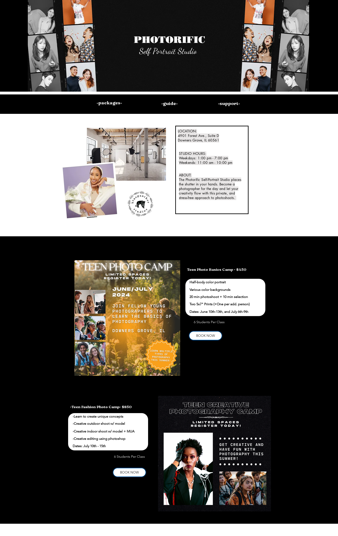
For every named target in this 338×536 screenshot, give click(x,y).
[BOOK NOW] (205, 335)
